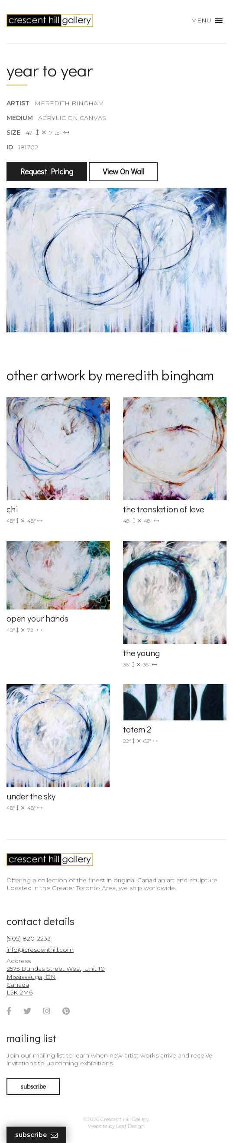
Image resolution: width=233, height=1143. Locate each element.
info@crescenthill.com (40, 950)
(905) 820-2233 (28, 938)
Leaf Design (130, 1126)
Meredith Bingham (69, 103)
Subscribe (36, 1135)
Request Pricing (46, 171)
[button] (201, 20)
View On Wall (123, 171)
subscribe (33, 1086)
